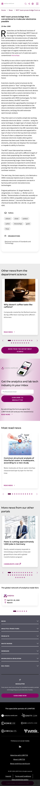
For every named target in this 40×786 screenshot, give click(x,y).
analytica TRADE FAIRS (10, 628)
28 (24, 577)
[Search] (25, 4)
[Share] (29, 4)
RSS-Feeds (5, 666)
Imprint (8, 776)
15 (17, 342)
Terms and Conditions (23, 776)
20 (28, 342)
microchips (15, 55)
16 (20, 342)
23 (31, 575)
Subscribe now (20, 695)
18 (24, 342)
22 (29, 575)
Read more (7, 414)
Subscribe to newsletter (17, 398)
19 (26, 342)
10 (29, 340)
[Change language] (32, 4)
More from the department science (20, 350)
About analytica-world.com (20, 763)
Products (5, 636)
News (3, 621)
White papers (6, 643)
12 (11, 342)
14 (15, 342)
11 (31, 340)
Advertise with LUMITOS (19, 755)
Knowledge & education (11, 658)
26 (20, 577)
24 (15, 577)
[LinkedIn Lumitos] (20, 747)
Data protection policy (20, 779)
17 (22, 342)
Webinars (5, 651)
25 (17, 577)
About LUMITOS (19, 759)
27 (22, 577)
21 (27, 575)
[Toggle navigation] (37, 4)
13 (13, 342)
